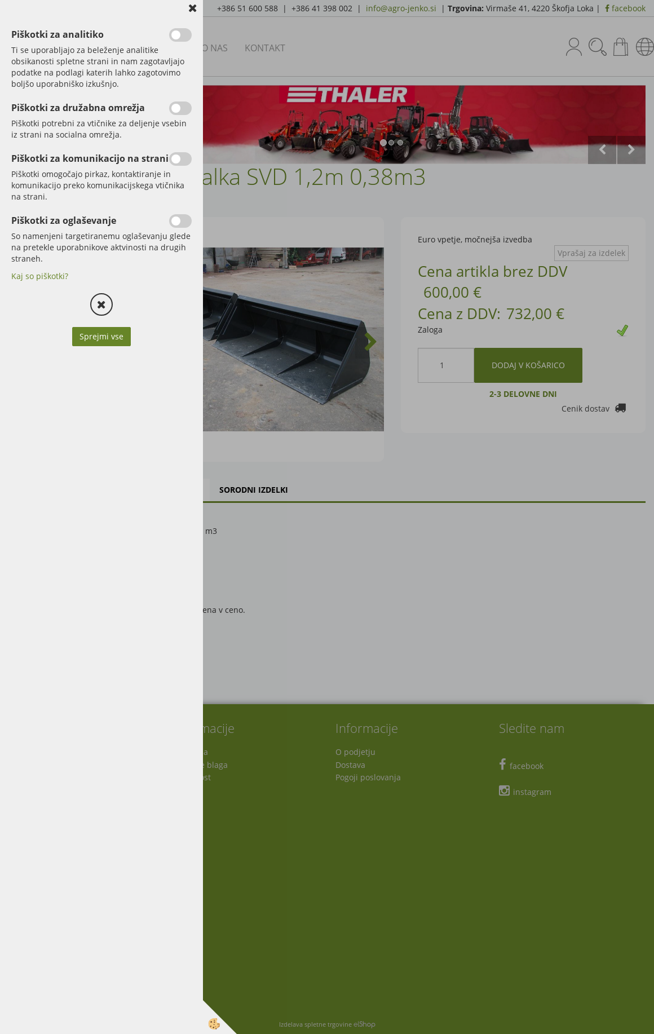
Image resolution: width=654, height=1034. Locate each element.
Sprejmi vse (101, 336)
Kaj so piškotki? (39, 276)
